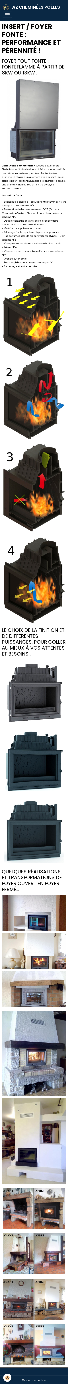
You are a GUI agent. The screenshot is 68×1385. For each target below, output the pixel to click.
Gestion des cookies (34, 1380)
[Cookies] (7, 1378)
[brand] (32, 7)
